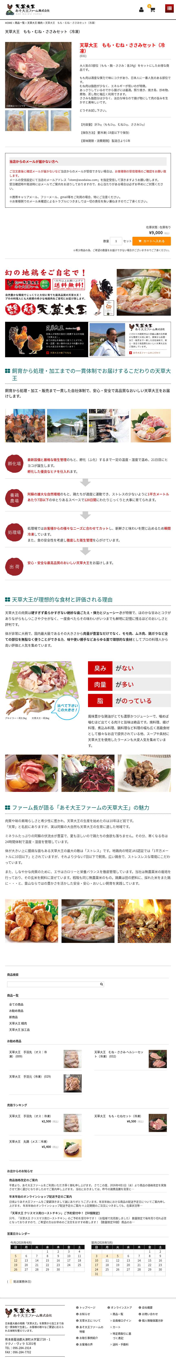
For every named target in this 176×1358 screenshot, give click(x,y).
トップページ (87, 1311)
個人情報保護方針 (152, 1324)
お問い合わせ (150, 1318)
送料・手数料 (121, 1348)
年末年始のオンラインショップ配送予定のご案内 (40, 1200)
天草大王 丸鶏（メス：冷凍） (29, 1145)
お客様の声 (86, 1348)
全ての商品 (16, 1008)
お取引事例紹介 (88, 1342)
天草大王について (90, 1324)
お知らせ (84, 1318)
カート (117, 1331)
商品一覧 (118, 1318)
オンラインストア (121, 1311)
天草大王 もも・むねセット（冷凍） (118, 1120)
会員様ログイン (122, 1324)
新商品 (13, 1021)
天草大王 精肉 (18, 1027)
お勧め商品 (16, 1014)
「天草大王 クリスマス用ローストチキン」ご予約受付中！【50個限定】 (55, 1217)
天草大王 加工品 (19, 1033)
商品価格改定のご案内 (23, 1184)
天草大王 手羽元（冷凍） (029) (30, 1080)
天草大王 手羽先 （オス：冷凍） (31, 1120)
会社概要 (147, 1311)
